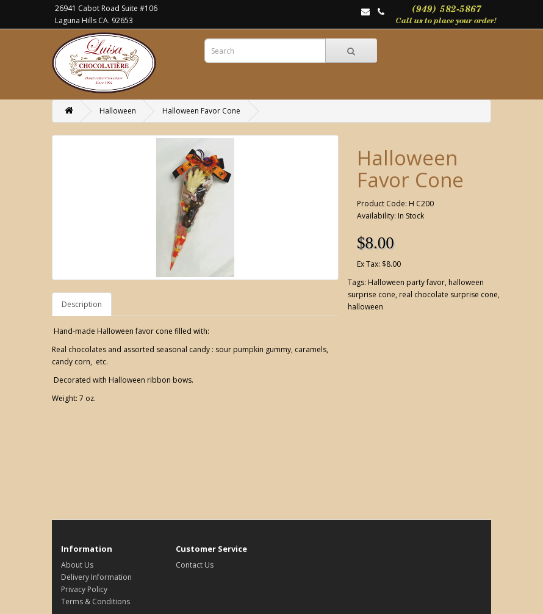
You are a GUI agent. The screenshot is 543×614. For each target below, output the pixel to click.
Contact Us (195, 565)
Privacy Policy (84, 589)
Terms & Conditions (95, 601)
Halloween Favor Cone (201, 111)
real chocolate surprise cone (448, 294)
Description (82, 304)
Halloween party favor (406, 282)
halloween (365, 307)
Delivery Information (96, 577)
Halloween (117, 111)
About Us (77, 565)
